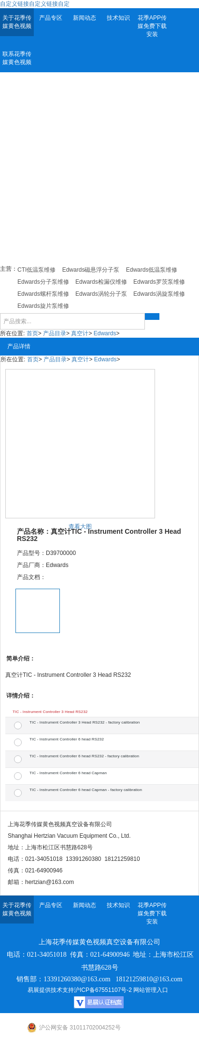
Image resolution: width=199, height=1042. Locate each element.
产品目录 (54, 333)
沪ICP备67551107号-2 (103, 990)
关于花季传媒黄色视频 (16, 21)
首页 (32, 333)
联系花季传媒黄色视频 (16, 58)
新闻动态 (84, 17)
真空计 (79, 333)
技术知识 (118, 17)
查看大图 (80, 526)
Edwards (105, 333)
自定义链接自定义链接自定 (35, 3)
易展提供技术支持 (51, 990)
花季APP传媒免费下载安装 (152, 26)
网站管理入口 (150, 990)
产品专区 (50, 17)
